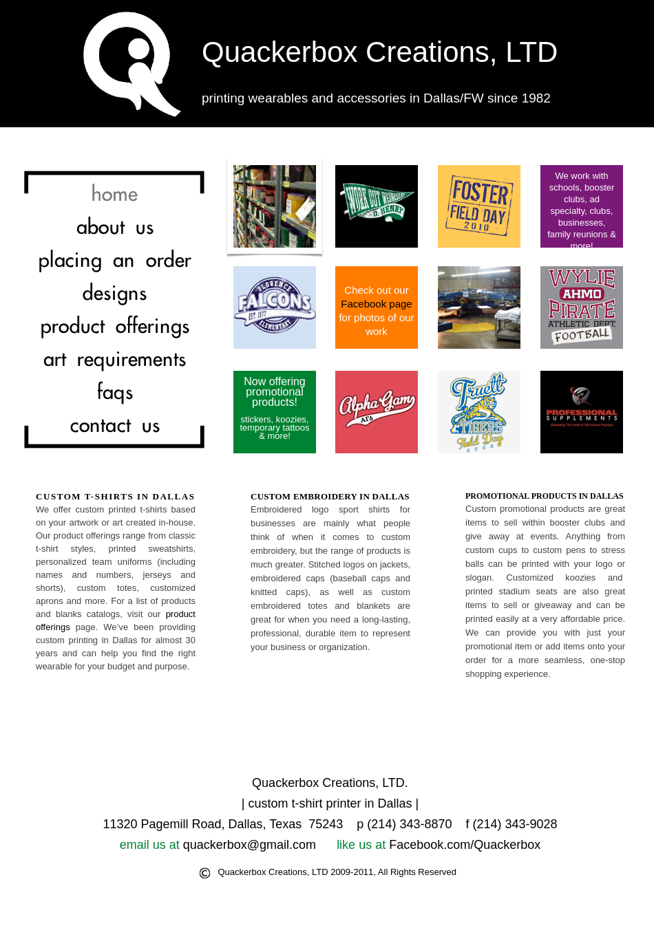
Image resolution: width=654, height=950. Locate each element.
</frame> (545, 733)
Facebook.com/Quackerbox (464, 845)
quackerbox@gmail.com (249, 845)
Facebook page (376, 304)
